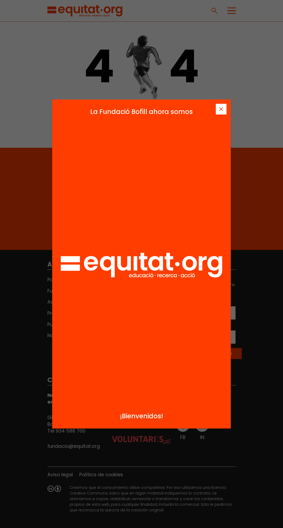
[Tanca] (221, 109)
